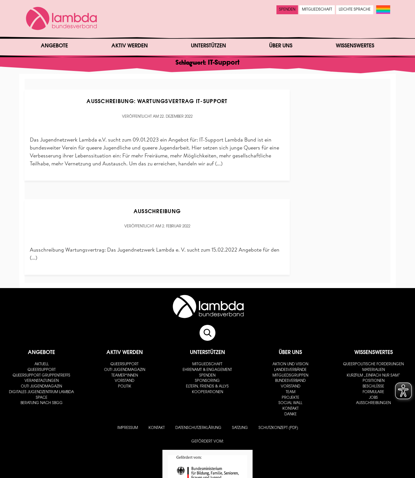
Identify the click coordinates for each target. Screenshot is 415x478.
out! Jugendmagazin (41, 386)
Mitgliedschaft (317, 10)
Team (290, 392)
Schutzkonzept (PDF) (278, 428)
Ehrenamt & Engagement (207, 370)
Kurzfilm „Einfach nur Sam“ (373, 376)
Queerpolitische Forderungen (373, 364)
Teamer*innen (124, 376)
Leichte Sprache (355, 10)
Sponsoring (207, 381)
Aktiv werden (129, 46)
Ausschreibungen (373, 403)
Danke (290, 414)
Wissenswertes (355, 46)
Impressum (127, 428)
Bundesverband (290, 381)
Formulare (373, 392)
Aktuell (41, 364)
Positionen (374, 381)
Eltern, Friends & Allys (207, 386)
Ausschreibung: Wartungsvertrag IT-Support (157, 101)
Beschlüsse (373, 386)
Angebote (54, 46)
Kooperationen (207, 392)
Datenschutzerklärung (198, 428)
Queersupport (42, 370)
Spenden (287, 10)
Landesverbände (290, 370)
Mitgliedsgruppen (290, 376)
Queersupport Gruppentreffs (41, 376)
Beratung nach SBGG (42, 403)
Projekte (290, 398)
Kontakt (290, 409)
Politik (124, 386)
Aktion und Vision (290, 364)
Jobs (373, 398)
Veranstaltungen (42, 381)
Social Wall (290, 403)
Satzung (240, 428)
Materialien (373, 370)
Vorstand (124, 381)
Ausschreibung (157, 211)
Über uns (280, 46)
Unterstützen (208, 46)
